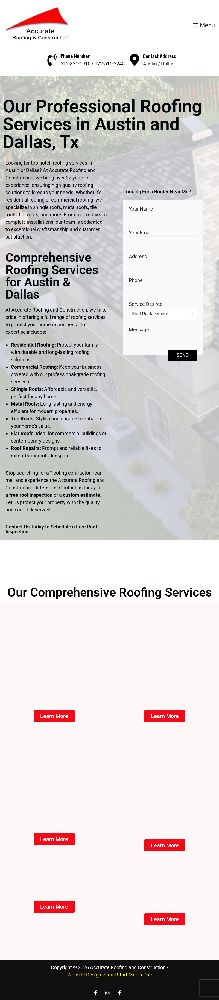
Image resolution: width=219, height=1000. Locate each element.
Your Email (163, 237)
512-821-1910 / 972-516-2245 (92, 63)
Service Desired (163, 308)
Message (163, 334)
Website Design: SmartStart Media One (109, 975)
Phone (163, 284)
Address (163, 261)
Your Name (163, 213)
